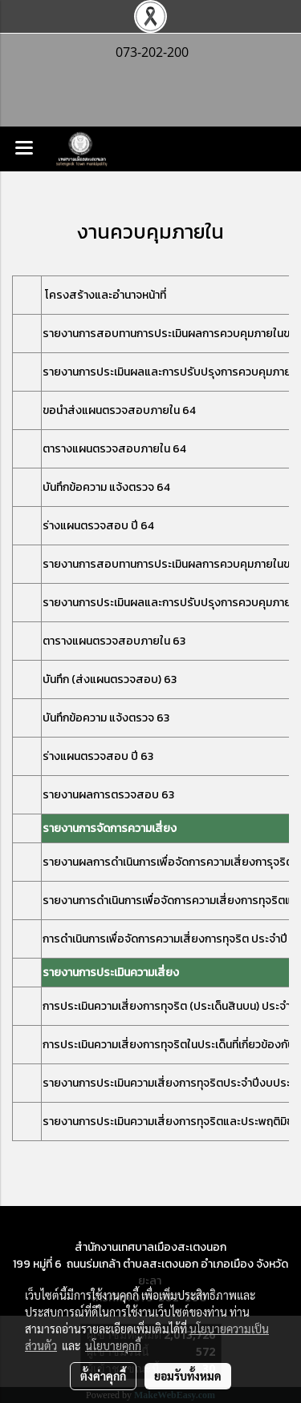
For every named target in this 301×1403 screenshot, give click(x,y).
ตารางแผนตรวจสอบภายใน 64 (114, 448)
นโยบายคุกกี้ (113, 1345)
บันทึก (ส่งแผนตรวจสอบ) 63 (110, 679)
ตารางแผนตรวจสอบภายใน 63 (114, 641)
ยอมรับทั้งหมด (188, 1376)
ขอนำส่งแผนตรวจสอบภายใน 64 (119, 410)
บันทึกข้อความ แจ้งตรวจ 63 (106, 718)
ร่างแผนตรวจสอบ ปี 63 (98, 756)
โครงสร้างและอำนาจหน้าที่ (105, 295)
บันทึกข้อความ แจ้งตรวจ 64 (106, 487)
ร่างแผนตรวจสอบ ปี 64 (98, 525)
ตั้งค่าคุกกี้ (103, 1376)
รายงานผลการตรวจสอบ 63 (108, 794)
